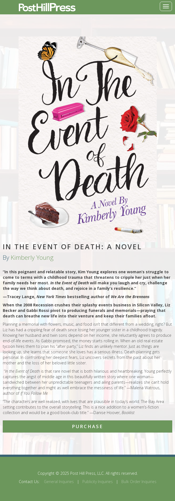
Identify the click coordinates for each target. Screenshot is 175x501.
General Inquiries (59, 481)
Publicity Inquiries (97, 481)
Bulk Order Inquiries (138, 481)
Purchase (87, 426)
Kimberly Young (32, 257)
